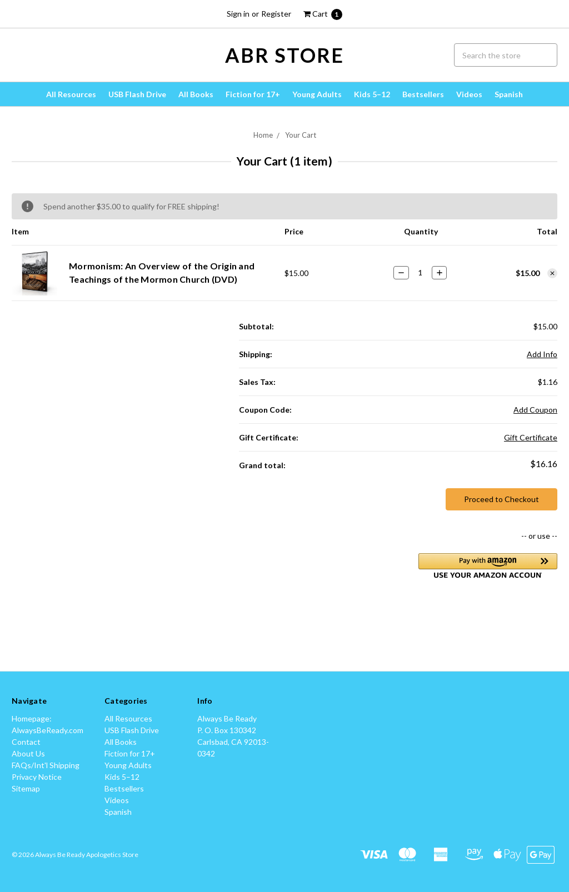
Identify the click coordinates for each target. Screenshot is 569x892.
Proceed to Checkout (501, 499)
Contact (26, 741)
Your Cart (300, 135)
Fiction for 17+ (253, 94)
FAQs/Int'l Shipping (45, 765)
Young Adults (317, 94)
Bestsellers (423, 94)
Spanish (509, 94)
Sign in (238, 13)
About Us (28, 753)
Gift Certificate (530, 437)
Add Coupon (535, 409)
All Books (195, 94)
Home (263, 135)
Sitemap (26, 788)
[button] (487, 565)
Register (276, 13)
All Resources (71, 94)
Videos (469, 94)
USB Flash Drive (137, 94)
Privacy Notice (37, 776)
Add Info (542, 354)
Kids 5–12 (372, 94)
